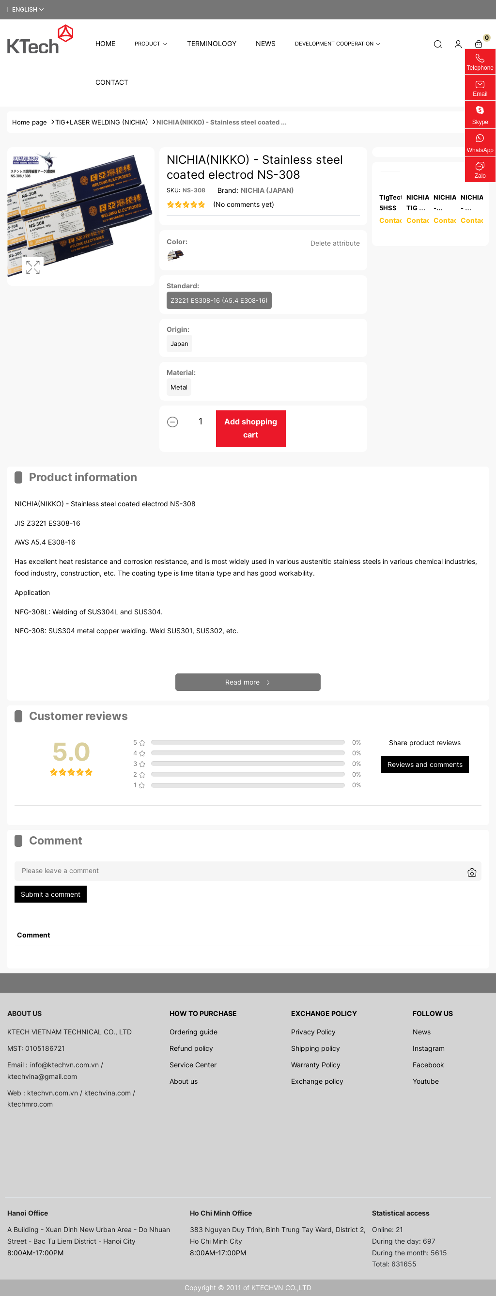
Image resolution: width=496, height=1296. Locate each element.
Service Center (193, 1065)
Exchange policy (317, 1081)
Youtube (426, 1081)
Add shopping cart (250, 428)
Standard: (183, 285)
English (24, 9)
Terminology (211, 43)
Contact (111, 82)
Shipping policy (315, 1048)
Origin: (178, 329)
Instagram (429, 1048)
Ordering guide (193, 1032)
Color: (177, 241)
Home (105, 43)
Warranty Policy (316, 1065)
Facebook (428, 1065)
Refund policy (191, 1048)
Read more (248, 682)
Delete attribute (335, 243)
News (266, 43)
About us (184, 1081)
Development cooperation (338, 43)
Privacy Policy (313, 1032)
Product (151, 43)
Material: (181, 372)
